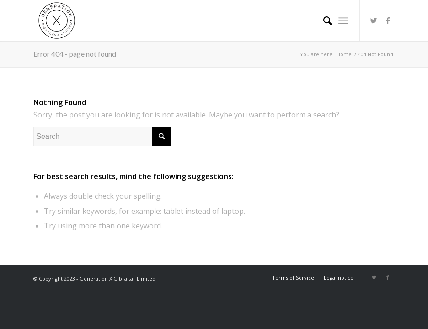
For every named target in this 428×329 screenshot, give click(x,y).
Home (344, 54)
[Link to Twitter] (374, 20)
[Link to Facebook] (388, 20)
